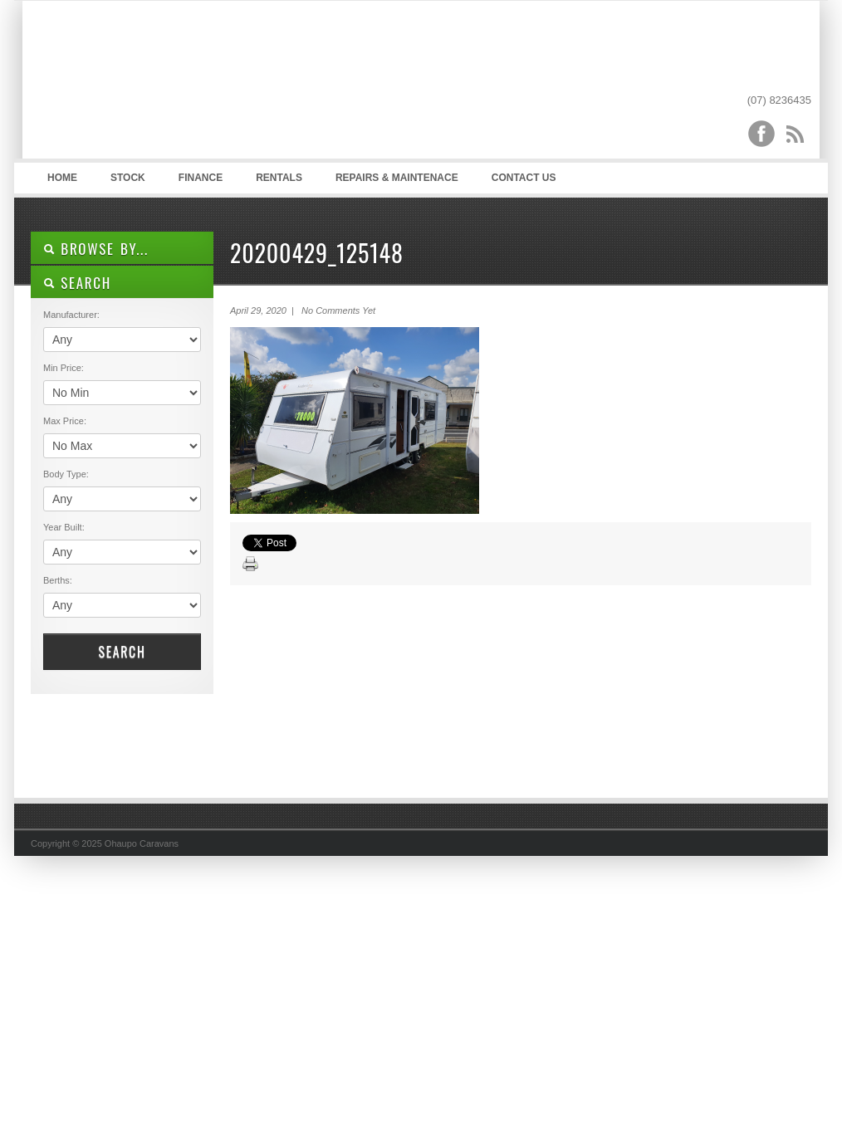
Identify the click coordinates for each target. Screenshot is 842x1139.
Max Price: (64, 421)
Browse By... (96, 248)
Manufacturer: (71, 315)
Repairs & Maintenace (396, 177)
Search (121, 652)
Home (62, 177)
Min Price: (63, 368)
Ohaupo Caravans (195, 83)
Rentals (279, 177)
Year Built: (64, 527)
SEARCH (77, 282)
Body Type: (66, 474)
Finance (201, 177)
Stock (127, 177)
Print (250, 564)
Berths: (57, 580)
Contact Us (524, 177)
